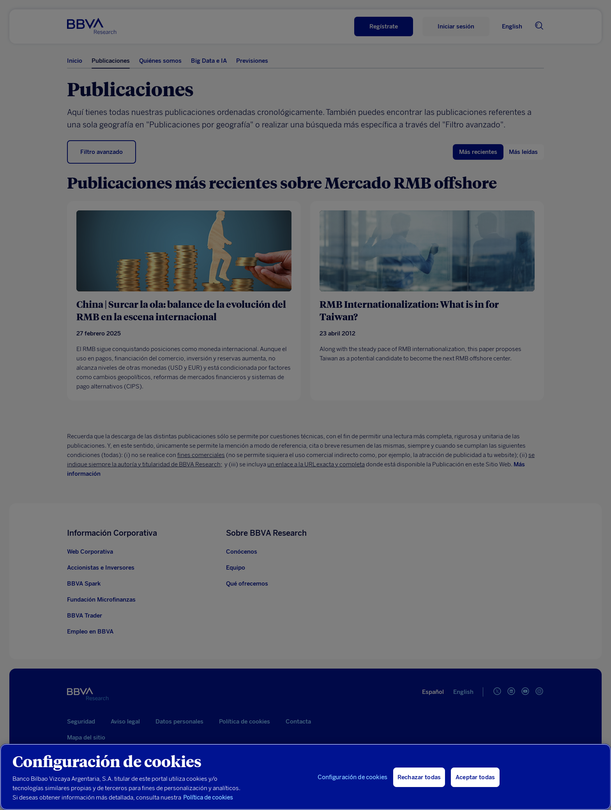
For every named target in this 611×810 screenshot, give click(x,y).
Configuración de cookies (352, 788)
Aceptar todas (475, 788)
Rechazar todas (419, 788)
